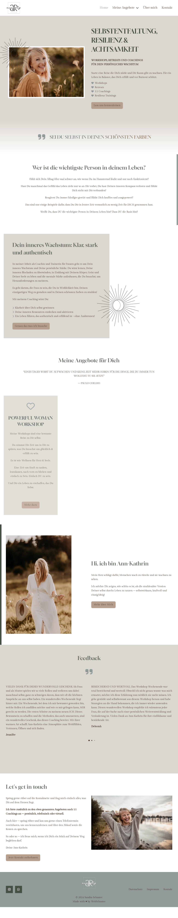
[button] (89, 740)
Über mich (150, 7)
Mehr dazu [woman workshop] (30, 508)
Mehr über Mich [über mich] (103, 604)
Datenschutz (135, 889)
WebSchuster (98, 901)
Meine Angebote (123, 7)
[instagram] (9, 889)
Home (104, 7)
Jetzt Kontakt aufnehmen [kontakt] (23, 857)
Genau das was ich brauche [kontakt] (31, 326)
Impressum (153, 889)
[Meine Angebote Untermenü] (137, 7)
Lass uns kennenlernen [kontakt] (107, 105)
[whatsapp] (18, 889)
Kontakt (167, 7)
